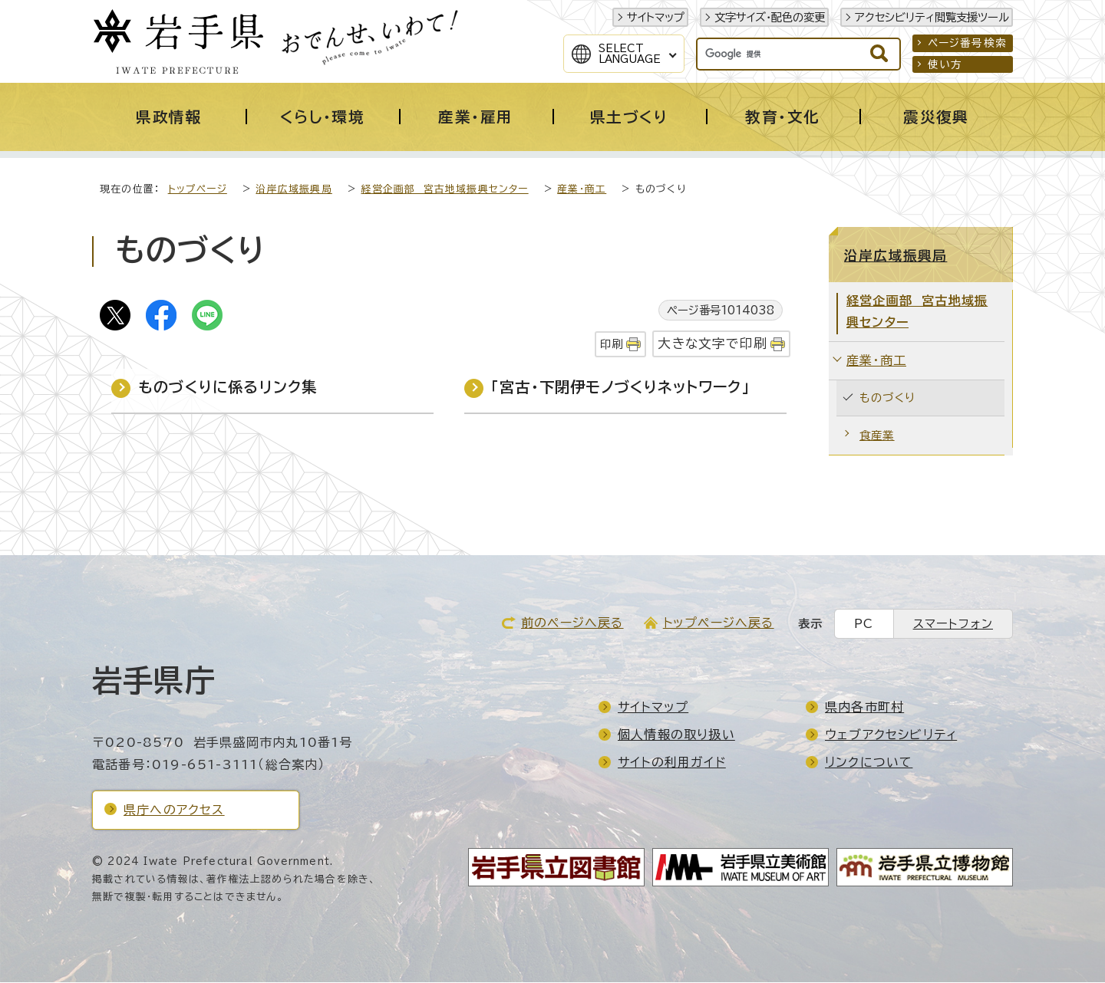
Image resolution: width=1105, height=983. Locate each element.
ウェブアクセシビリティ (891, 735)
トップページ (197, 190)
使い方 (945, 64)
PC (863, 624)
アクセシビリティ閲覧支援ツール (932, 17)
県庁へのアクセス (174, 810)
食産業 (877, 436)
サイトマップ (655, 17)
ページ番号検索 (967, 43)
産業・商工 (581, 190)
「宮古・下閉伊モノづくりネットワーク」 (620, 387)
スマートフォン (953, 624)
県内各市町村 (864, 708)
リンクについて (868, 763)
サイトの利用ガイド (672, 763)
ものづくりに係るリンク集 (227, 387)
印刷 (611, 344)
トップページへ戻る (718, 623)
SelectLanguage (630, 53)
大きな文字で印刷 (712, 343)
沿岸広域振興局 (294, 190)
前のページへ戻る (572, 623)
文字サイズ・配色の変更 (769, 17)
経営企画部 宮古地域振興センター (444, 190)
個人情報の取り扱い (676, 735)
